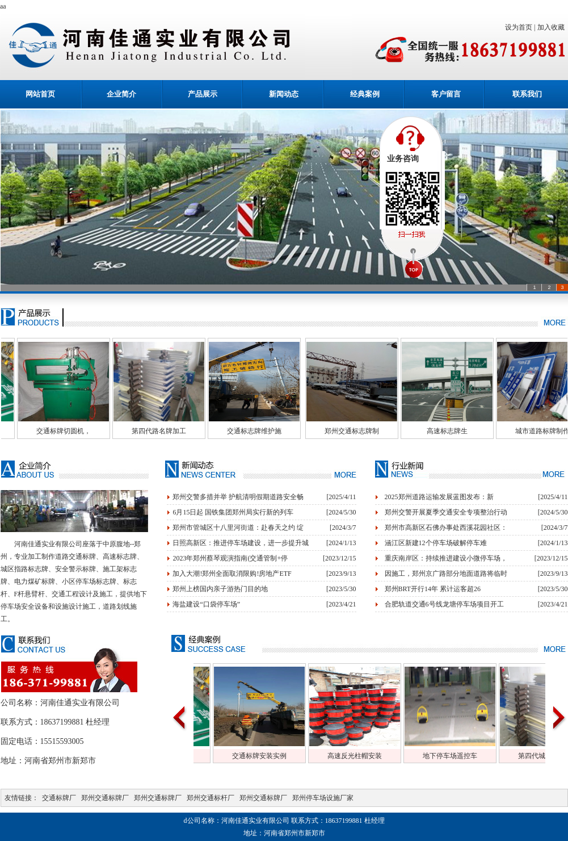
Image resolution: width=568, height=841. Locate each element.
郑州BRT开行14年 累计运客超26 (433, 589)
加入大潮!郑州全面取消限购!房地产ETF (231, 574)
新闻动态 (283, 94)
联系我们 (527, 94)
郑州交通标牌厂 (105, 798)
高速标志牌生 (464, 431)
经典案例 (365, 94)
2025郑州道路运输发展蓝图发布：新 (439, 497)
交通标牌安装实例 (276, 756)
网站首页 (40, 94)
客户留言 (446, 94)
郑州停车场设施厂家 (323, 798)
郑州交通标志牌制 (369, 431)
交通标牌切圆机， (80, 431)
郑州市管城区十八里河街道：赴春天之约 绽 (238, 528)
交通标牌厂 (59, 798)
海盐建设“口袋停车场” (206, 604)
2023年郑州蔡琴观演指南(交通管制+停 (230, 558)
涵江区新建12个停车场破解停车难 (436, 543)
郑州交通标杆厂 (210, 798)
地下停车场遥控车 (466, 756)
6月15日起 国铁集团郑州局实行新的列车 (232, 512)
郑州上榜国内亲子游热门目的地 (220, 589)
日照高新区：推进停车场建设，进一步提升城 (240, 543)
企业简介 (121, 94)
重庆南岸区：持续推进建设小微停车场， (446, 558)
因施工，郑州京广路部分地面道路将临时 (446, 574)
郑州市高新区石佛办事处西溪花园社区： (446, 528)
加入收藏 (552, 27)
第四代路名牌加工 (176, 431)
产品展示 (202, 94)
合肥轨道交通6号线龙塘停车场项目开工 (444, 604)
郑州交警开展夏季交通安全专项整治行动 (446, 512)
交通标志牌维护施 (271, 431)
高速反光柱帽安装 (371, 756)
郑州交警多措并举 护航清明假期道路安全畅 (238, 497)
